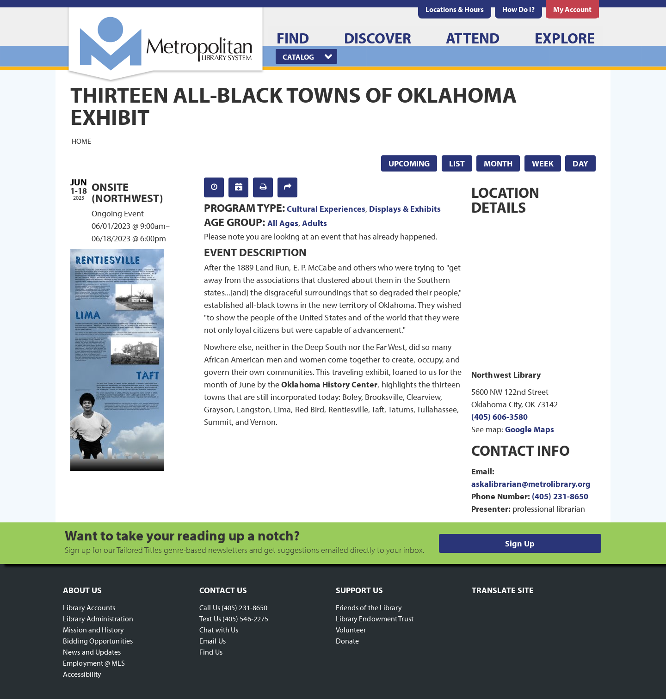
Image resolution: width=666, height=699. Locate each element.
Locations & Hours (455, 9)
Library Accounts (89, 607)
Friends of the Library (369, 607)
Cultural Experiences (326, 208)
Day (580, 163)
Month (498, 163)
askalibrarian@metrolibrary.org (531, 483)
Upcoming (409, 163)
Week (543, 163)
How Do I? (518, 9)
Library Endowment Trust (374, 618)
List (457, 163)
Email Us (212, 640)
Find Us (210, 651)
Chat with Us (218, 629)
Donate (347, 640)
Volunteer (351, 629)
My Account (572, 9)
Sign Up (520, 543)
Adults (314, 223)
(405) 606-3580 (499, 416)
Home (81, 140)
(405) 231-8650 (560, 496)
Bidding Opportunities (98, 640)
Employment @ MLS (94, 663)
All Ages (282, 223)
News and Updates (92, 651)
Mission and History (93, 629)
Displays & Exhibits (405, 208)
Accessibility (82, 674)
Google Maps (529, 429)
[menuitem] (454, 9)
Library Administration (98, 618)
